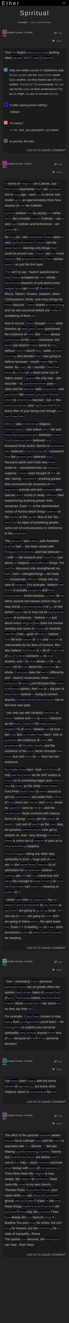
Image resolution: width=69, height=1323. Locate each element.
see (15, 416)
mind (57, 1140)
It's (40, 1038)
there (8, 372)
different (57, 79)
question (52, 389)
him (21, 416)
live (17, 1162)
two (16, 75)
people (17, 58)
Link (59, 33)
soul (30, 751)
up (16, 200)
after (30, 745)
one (61, 84)
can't (8, 416)
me (12, 213)
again (18, 612)
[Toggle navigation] (63, 3)
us (29, 84)
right (38, 405)
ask (22, 205)
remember (35, 237)
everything (57, 305)
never (41, 242)
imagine (19, 853)
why (7, 694)
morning (10, 356)
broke (45, 786)
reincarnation (14, 595)
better (56, 780)
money (39, 628)
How (44, 1206)
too (53, 253)
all (36, 93)
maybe (9, 729)
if (28, 506)
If (26, 1190)
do (6, 218)
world (38, 259)
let (45, 1217)
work (18, 797)
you (38, 52)
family (49, 802)
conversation (13, 429)
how (40, 734)
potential (49, 489)
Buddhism (47, 288)
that (38, 189)
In (6, 183)
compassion (48, 1168)
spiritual (54, 189)
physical (27, 259)
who (45, 429)
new (23, 1157)
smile (45, 1151)
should (56, 932)
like (38, 350)
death (38, 745)
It (24, 350)
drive (43, 791)
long (17, 194)
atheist (52, 467)
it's (15, 656)
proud (9, 229)
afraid (51, 818)
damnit (48, 58)
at (47, 305)
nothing (10, 875)
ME (26, 58)
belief (30, 478)
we (15, 93)
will (56, 639)
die (36, 808)
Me (15, 130)
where (21, 400)
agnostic (24, 1086)
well (24, 328)
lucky (51, 723)
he (13, 546)
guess (30, 378)
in (20, 200)
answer (30, 394)
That (18, 998)
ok (41, 808)
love (38, 1140)
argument (11, 489)
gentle (32, 517)
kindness (41, 1179)
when (31, 52)
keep (37, 881)
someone (57, 446)
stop (45, 52)
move (8, 780)
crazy (23, 367)
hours (31, 1157)
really (54, 310)
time (32, 864)
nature (27, 639)
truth (41, 634)
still (23, 875)
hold (58, 992)
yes (31, 328)
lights (12, 79)
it (40, 58)
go (51, 606)
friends (33, 802)
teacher (29, 389)
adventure (12, 248)
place (40, 606)
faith (42, 277)
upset (13, 808)
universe (19, 533)
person (53, 93)
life (14, 52)
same (40, 75)
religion (26, 183)
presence (11, 745)
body (19, 786)
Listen (57, 40)
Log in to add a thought (40, 22)
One (48, 75)
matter (31, 734)
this (29, 213)
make (34, 345)
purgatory (34, 590)
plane (8, 617)
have (49, 237)
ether (36, 932)
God (30, 334)
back (17, 339)
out (39, 194)
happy (31, 1081)
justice (9, 892)
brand (15, 1157)
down (54, 786)
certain (9, 813)
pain (18, 813)
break (46, 1190)
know (34, 383)
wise (42, 1228)
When (9, 424)
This (22, 84)
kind (54, 769)
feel (7, 189)
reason (39, 840)
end (12, 734)
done (16, 283)
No (11, 75)
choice (21, 987)
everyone (11, 683)
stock (8, 259)
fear (58, 797)
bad (14, 224)
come (8, 339)
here (52, 595)
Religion (10, 552)
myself (35, 218)
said (35, 58)
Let (7, 213)
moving (46, 881)
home (30, 552)
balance (51, 511)
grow (39, 910)
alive (28, 756)
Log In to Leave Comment (46, 150)
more (14, 189)
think (31, 288)
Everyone (21, 672)
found (47, 557)
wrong (26, 683)
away (8, 1022)
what (21, 656)
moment (43, 1162)
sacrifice (10, 634)
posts (24, 932)
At (12, 864)
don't (46, 394)
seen (8, 264)
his (23, 552)
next (53, 824)
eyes (32, 1168)
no (29, 451)
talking (34, 541)
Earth (8, 590)
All (41, 70)
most (35, 1206)
